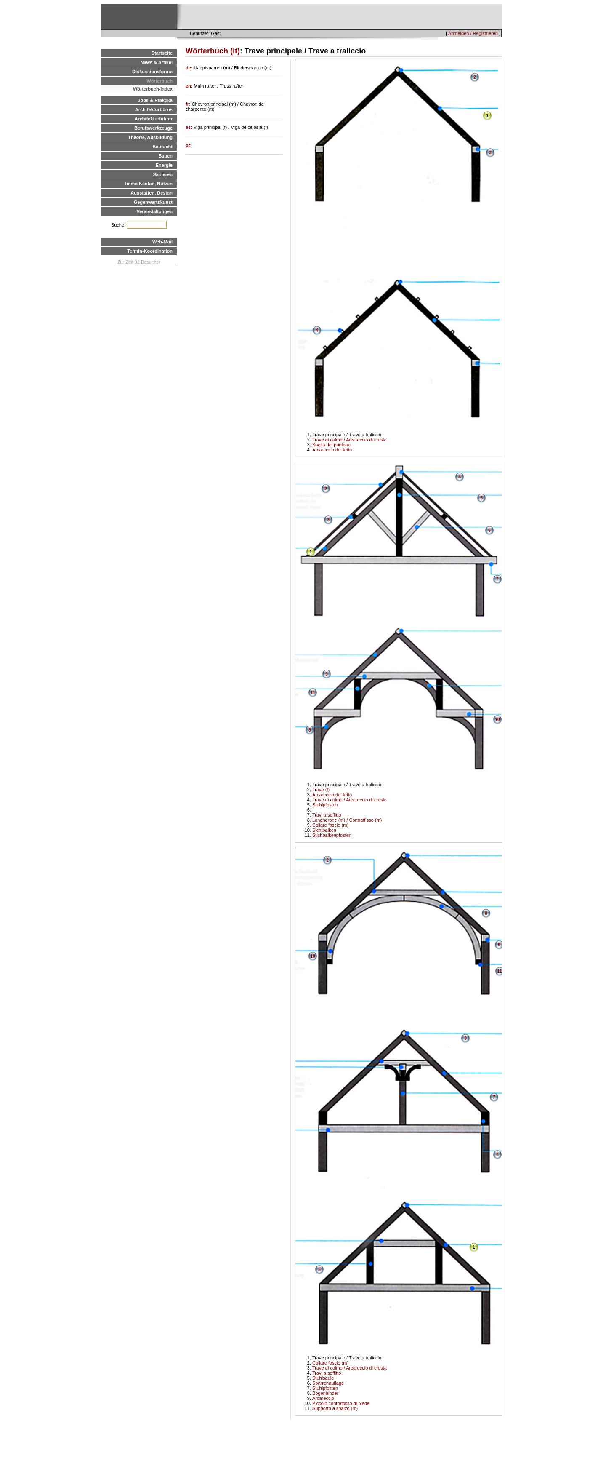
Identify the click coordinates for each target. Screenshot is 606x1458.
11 (312, 692)
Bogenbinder (325, 1393)
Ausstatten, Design (151, 192)
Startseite (162, 53)
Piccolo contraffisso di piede (340, 1403)
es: (190, 127)
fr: (189, 104)
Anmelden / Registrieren (473, 33)
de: (190, 67)
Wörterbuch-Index (153, 88)
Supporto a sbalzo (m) (335, 1408)
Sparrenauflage (328, 1383)
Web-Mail (162, 241)
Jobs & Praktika (155, 100)
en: (190, 85)
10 (497, 719)
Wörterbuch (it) (213, 51)
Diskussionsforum (152, 71)
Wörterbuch (159, 80)
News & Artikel (156, 62)
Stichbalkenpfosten (331, 835)
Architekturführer (154, 118)
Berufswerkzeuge (153, 128)
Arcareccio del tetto (332, 449)
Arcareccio (323, 1398)
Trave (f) (321, 789)
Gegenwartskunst (153, 202)
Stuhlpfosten (325, 804)
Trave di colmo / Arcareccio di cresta (349, 439)
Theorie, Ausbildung (150, 137)
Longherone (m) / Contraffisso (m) (347, 819)
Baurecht (162, 146)
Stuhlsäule (323, 1378)
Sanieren (163, 174)
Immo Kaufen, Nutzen (149, 183)
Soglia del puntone (331, 444)
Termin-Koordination (150, 251)
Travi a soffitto (326, 814)
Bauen (165, 155)
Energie (164, 165)
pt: (188, 145)
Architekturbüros (154, 109)
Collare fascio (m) (330, 825)
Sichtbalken (324, 830)
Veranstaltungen (154, 211)
